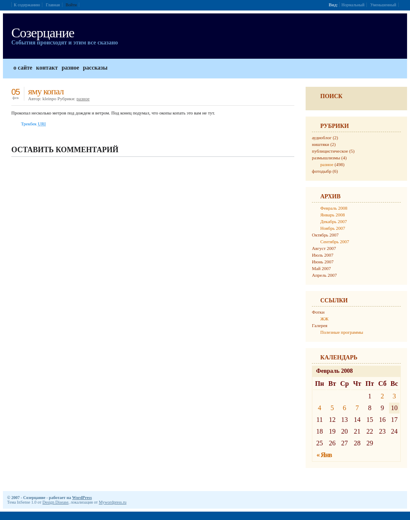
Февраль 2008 (334, 208)
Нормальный (353, 5)
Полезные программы (341, 332)
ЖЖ (324, 318)
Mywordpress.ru (113, 502)
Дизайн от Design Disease (394, 497)
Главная (53, 5)
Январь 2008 (332, 214)
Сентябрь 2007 (334, 241)
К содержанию (27, 5)
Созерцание (42, 32)
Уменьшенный (383, 5)
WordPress (82, 497)
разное (83, 98)
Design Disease (55, 502)
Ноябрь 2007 (332, 228)
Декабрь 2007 (333, 221)
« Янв (324, 454)
